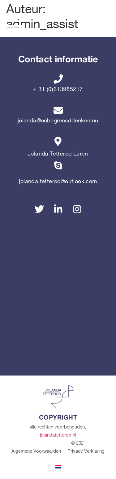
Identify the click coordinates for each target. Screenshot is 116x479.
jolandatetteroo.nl (58, 435)
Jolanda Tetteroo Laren (58, 153)
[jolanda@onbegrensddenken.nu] (58, 110)
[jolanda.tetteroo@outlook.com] (58, 169)
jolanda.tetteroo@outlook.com (58, 181)
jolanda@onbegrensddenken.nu (58, 120)
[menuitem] (58, 466)
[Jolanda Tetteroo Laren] (58, 141)
